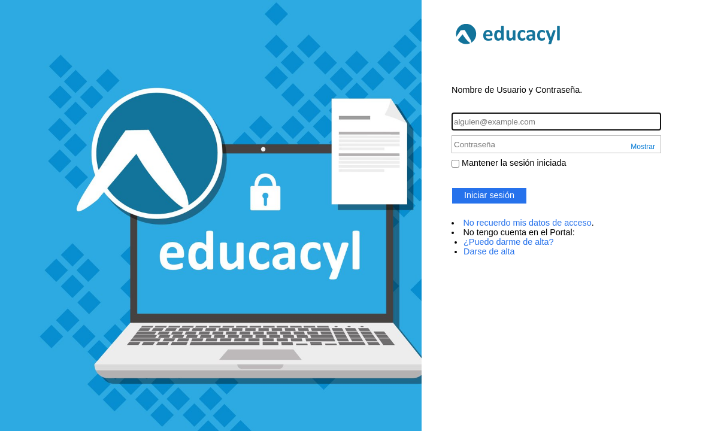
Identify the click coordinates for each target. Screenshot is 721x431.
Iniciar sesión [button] (489, 195)
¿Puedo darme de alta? (508, 242)
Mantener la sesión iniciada (514, 163)
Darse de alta (489, 251)
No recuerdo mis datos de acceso (527, 222)
